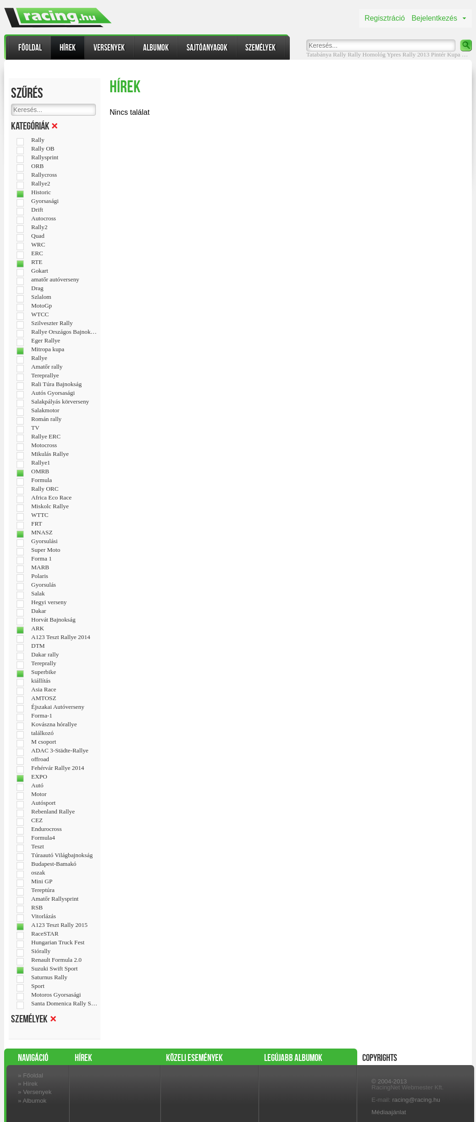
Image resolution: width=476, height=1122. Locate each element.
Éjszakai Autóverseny (57, 707)
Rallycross (44, 175)
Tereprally (43, 663)
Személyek (260, 47)
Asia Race (43, 689)
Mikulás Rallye (50, 454)
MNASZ (42, 532)
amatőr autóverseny (55, 279)
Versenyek (109, 47)
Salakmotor (45, 410)
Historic (41, 192)
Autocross (43, 218)
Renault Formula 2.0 (56, 960)
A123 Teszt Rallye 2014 (60, 637)
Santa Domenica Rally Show (64, 1003)
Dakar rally (45, 654)
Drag (37, 288)
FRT (36, 524)
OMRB (40, 471)
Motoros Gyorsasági (56, 995)
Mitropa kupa (47, 349)
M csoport (43, 742)
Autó (37, 785)
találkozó (42, 733)
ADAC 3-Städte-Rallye (60, 750)
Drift (37, 210)
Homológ (373, 54)
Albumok (156, 47)
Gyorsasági (45, 201)
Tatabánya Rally (326, 54)
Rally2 (39, 227)
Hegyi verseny (48, 602)
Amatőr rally (46, 367)
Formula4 (43, 838)
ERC (37, 253)
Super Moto (45, 550)
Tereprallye (45, 375)
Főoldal (30, 47)
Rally (354, 54)
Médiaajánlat (388, 1112)
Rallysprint (44, 157)
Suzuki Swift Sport (54, 968)
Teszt (37, 846)
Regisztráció (385, 18)
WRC (38, 244)
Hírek (68, 47)
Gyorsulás (43, 585)
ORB (37, 166)
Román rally (46, 419)
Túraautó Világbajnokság (62, 855)
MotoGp (41, 306)
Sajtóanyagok (207, 47)
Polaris (39, 576)
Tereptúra (43, 890)
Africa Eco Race (51, 497)
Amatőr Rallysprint (54, 899)
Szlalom (41, 297)
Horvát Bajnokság (53, 620)
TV (35, 428)
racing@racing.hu (416, 1099)
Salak (38, 593)
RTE (36, 262)
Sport (37, 986)
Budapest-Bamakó (53, 864)
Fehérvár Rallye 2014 (57, 768)
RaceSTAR (45, 934)
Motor (38, 794)
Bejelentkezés (434, 18)
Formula (41, 480)
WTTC (40, 515)
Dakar (38, 611)
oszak (38, 873)
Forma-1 (41, 715)
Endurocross (46, 829)
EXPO (39, 777)
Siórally (40, 951)
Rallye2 (40, 183)
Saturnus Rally (49, 977)
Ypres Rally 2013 (408, 54)
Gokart (39, 271)
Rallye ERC (46, 436)
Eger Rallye (45, 340)
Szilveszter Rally (52, 323)
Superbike (43, 672)
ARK (37, 628)
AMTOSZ (43, 698)
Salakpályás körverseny (60, 401)
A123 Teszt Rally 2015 (59, 925)
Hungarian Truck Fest (57, 942)
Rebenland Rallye (53, 811)
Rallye (39, 358)
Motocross (44, 445)
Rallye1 (40, 463)
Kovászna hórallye (54, 724)
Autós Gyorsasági (53, 393)
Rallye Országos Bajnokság (64, 332)
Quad (37, 236)
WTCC (40, 314)
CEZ (37, 820)
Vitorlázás (43, 916)
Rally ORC (45, 489)
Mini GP (41, 881)
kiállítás (40, 681)
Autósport (43, 803)
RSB (37, 907)
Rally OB (43, 149)
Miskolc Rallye (50, 506)
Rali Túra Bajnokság (56, 384)
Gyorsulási (44, 541)
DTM (38, 646)
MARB (40, 567)
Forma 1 (41, 558)
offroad (40, 759)
